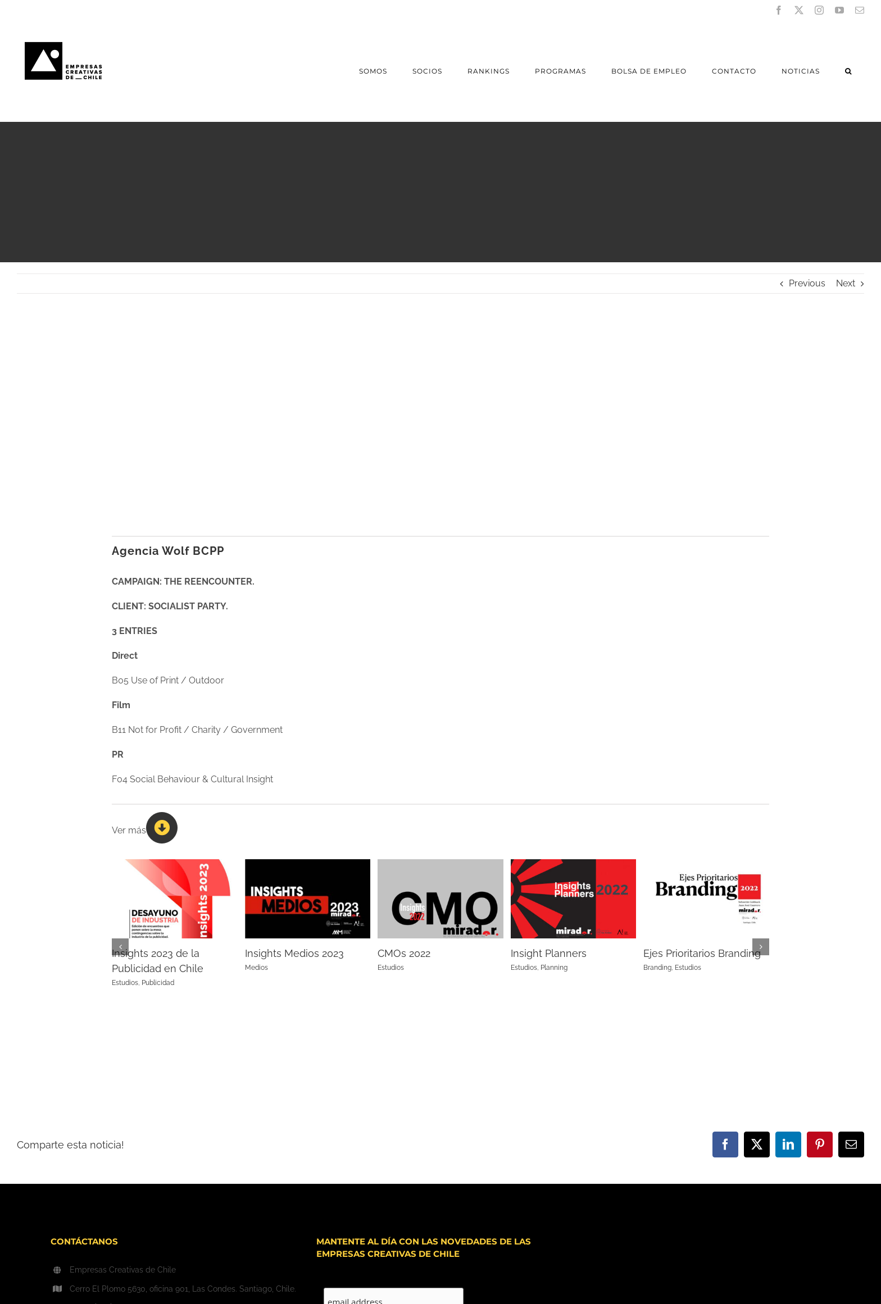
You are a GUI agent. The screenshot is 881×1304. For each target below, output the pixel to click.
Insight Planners (549, 953)
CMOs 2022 (404, 953)
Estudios (125, 983)
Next (845, 283)
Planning (554, 968)
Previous (807, 283)
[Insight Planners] (574, 864)
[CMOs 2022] (440, 864)
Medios (256, 968)
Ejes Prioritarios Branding (702, 953)
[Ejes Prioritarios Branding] (706, 864)
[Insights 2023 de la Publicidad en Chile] (175, 864)
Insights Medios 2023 (294, 953)
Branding (657, 968)
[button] (848, 71)
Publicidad (158, 983)
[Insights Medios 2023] (308, 864)
